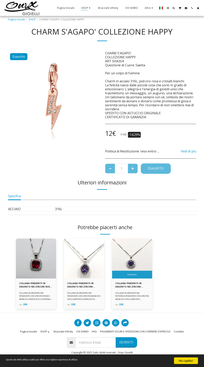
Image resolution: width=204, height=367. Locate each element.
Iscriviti (126, 343)
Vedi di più (188, 151)
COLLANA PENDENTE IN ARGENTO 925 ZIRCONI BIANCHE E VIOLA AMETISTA (82, 285)
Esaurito (156, 168)
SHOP (32, 19)
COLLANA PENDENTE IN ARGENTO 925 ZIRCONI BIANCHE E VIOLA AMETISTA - (130, 285)
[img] (36, 258)
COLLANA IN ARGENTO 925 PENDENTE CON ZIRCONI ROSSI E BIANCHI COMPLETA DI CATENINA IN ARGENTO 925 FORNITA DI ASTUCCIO (35, 300)
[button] (168, 8)
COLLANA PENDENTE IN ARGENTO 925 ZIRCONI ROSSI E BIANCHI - (34, 285)
